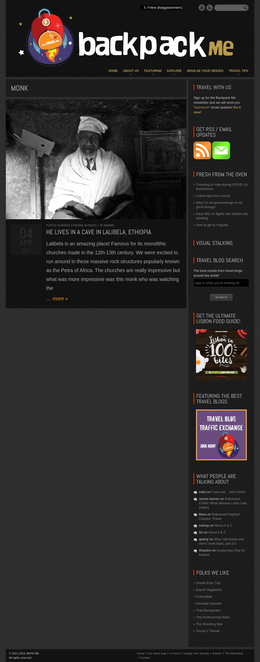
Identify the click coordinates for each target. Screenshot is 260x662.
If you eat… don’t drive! (229, 492)
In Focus (91, 225)
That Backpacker (208, 610)
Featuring (153, 71)
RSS (209, 7)
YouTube (202, 7)
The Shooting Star (209, 624)
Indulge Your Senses (205, 71)
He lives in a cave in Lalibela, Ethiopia (98, 232)
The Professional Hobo (213, 617)
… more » (57, 298)
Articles (216, 653)
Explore (174, 71)
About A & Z (223, 525)
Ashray (109, 225)
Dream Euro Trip (208, 583)
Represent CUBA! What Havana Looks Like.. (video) (223, 503)
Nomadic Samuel (208, 603)
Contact (145, 657)
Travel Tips (238, 71)
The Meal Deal (234, 653)
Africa (65, 225)
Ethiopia (77, 225)
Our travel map (157, 653)
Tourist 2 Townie (208, 631)
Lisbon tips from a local (213, 196)
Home (113, 71)
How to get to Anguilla (212, 225)
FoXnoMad (204, 596)
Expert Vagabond (208, 590)
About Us (131, 71)
